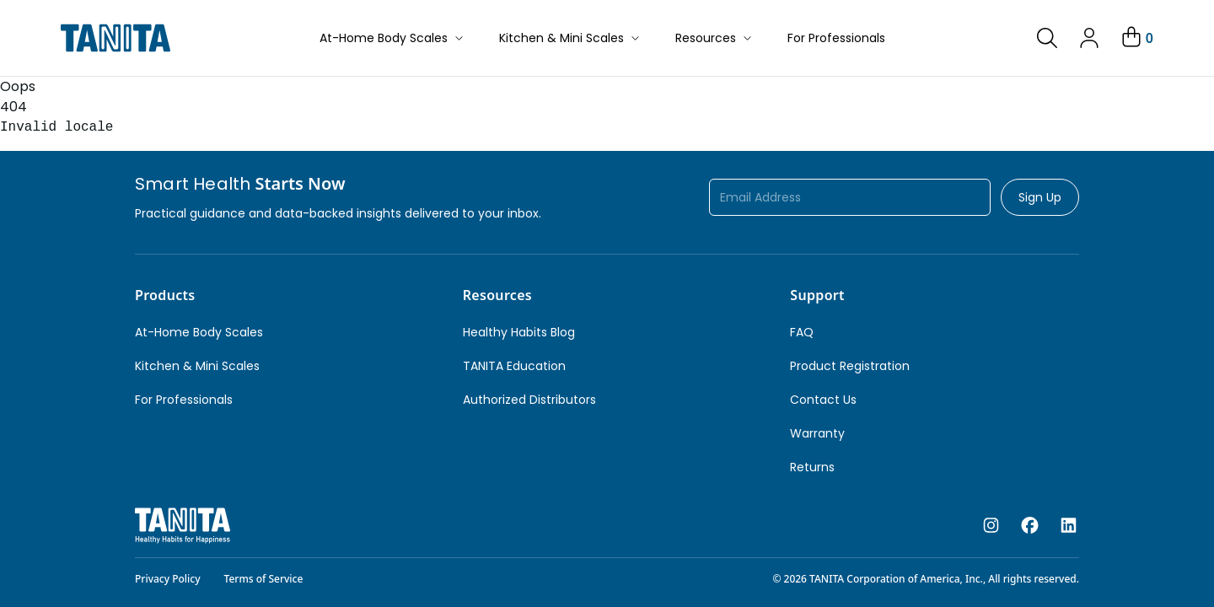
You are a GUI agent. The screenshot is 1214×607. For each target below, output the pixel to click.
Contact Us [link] (823, 399)
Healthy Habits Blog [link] (519, 332)
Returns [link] (812, 467)
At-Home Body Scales (392, 38)
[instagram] (991, 526)
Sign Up (1039, 197)
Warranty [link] (817, 433)
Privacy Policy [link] (168, 579)
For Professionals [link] (184, 399)
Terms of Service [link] (264, 579)
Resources (714, 38)
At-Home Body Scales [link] (199, 332)
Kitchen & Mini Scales (570, 38)
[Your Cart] (1136, 38)
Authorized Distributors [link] (529, 399)
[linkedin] (1068, 526)
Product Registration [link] (850, 365)
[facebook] (1029, 526)
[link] (1047, 38)
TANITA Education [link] (514, 365)
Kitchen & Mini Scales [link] (197, 365)
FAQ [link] (802, 332)
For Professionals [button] (836, 38)
